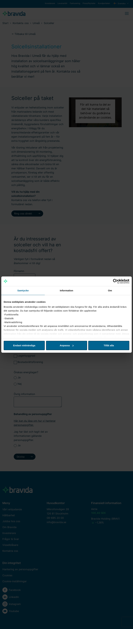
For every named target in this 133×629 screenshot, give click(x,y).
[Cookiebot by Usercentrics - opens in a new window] (115, 281)
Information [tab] (66, 290)
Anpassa (67, 345)
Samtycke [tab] (23, 290)
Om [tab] (110, 290)
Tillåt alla (109, 345)
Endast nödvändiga (24, 345)
